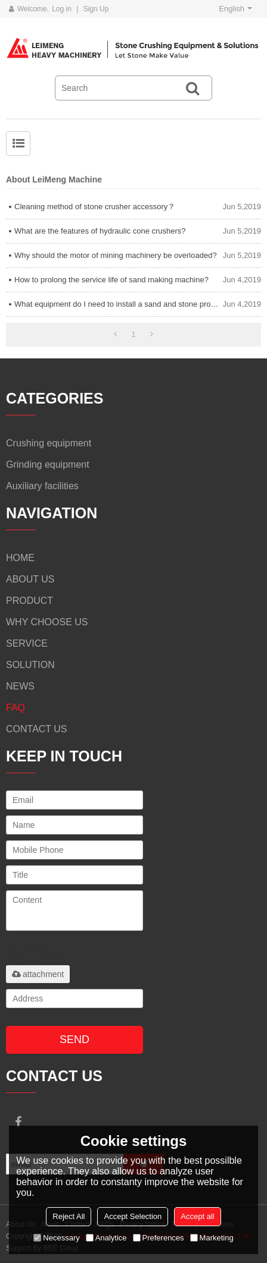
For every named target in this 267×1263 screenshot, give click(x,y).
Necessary (56, 1237)
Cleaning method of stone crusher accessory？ (94, 206)
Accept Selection (133, 1216)
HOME (20, 558)
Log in (62, 9)
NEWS (20, 686)
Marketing (212, 1237)
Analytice (106, 1237)
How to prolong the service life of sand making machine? (111, 279)
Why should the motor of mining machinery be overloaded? (115, 255)
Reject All (68, 1216)
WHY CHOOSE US (47, 622)
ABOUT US (30, 579)
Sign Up (96, 9)
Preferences (158, 1237)
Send (74, 1039)
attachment (38, 974)
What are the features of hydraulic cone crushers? (100, 230)
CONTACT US (36, 729)
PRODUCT (29, 601)
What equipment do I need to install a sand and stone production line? (118, 304)
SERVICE (27, 643)
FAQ (15, 708)
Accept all (197, 1216)
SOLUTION (30, 665)
